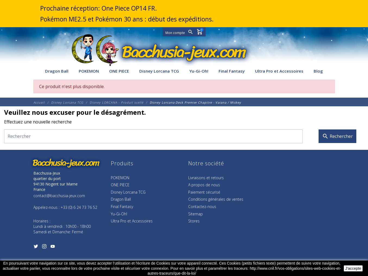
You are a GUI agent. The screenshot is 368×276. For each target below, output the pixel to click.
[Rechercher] (153, 136)
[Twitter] (36, 247)
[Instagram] (44, 247)
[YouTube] (52, 247)
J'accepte (353, 268)
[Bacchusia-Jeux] (184, 52)
